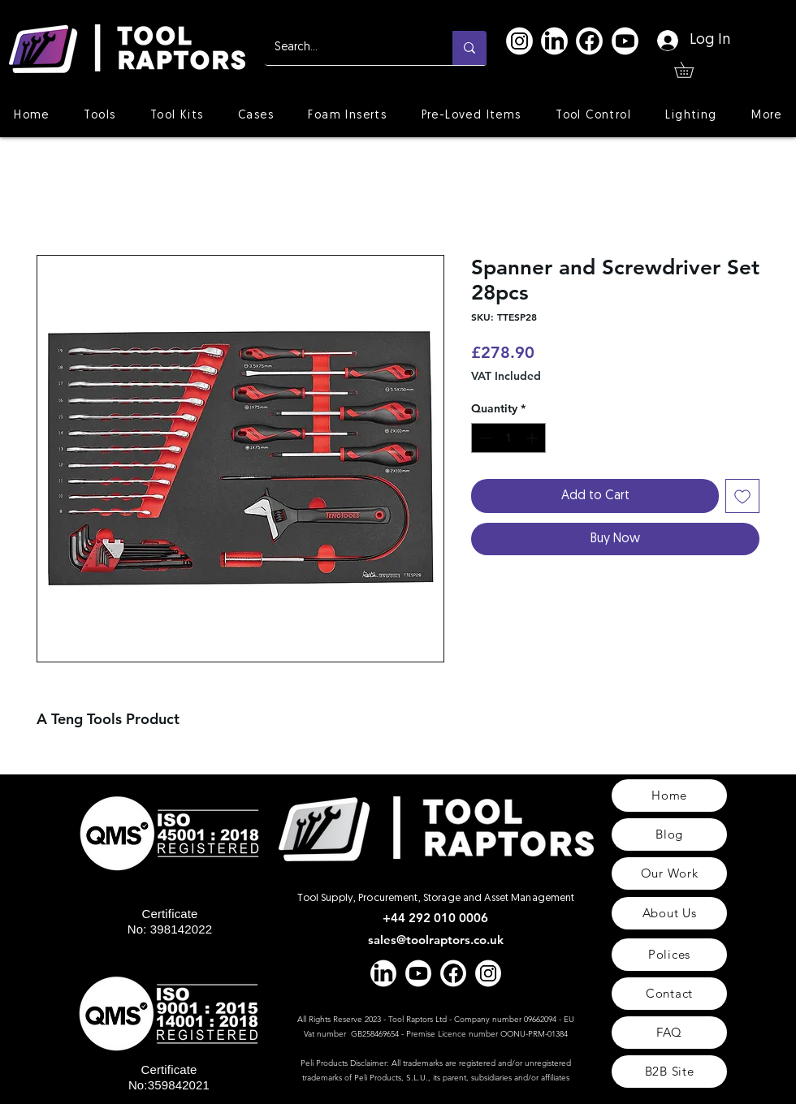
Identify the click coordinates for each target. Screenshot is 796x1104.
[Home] (669, 795)
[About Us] (669, 913)
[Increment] (533, 438)
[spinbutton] (508, 438)
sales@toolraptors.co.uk (436, 939)
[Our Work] (669, 873)
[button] (691, 70)
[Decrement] (484, 438)
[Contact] (669, 993)
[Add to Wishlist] (742, 496)
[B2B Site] (669, 1071)
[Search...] (346, 48)
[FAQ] (669, 1032)
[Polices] (669, 954)
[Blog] (669, 834)
